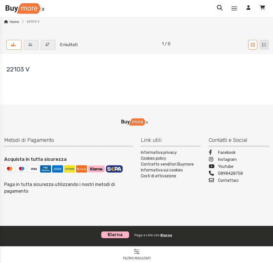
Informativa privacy (159, 152)
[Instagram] (239, 160)
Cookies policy (153, 158)
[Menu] (234, 8)
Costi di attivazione (158, 176)
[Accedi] (248, 8)
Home (14, 22)
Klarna (166, 235)
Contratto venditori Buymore (167, 164)
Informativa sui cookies (162, 170)
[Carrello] (262, 8)
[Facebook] (239, 153)
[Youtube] (239, 167)
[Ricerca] (219, 8)
